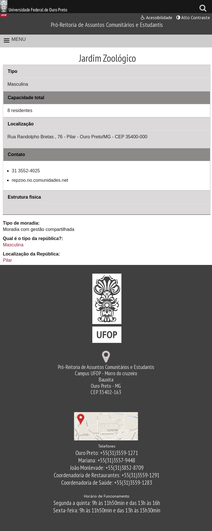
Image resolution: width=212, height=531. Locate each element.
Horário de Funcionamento (106, 496)
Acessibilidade (156, 17)
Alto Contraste (193, 17)
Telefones (106, 446)
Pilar (7, 260)
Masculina (13, 244)
